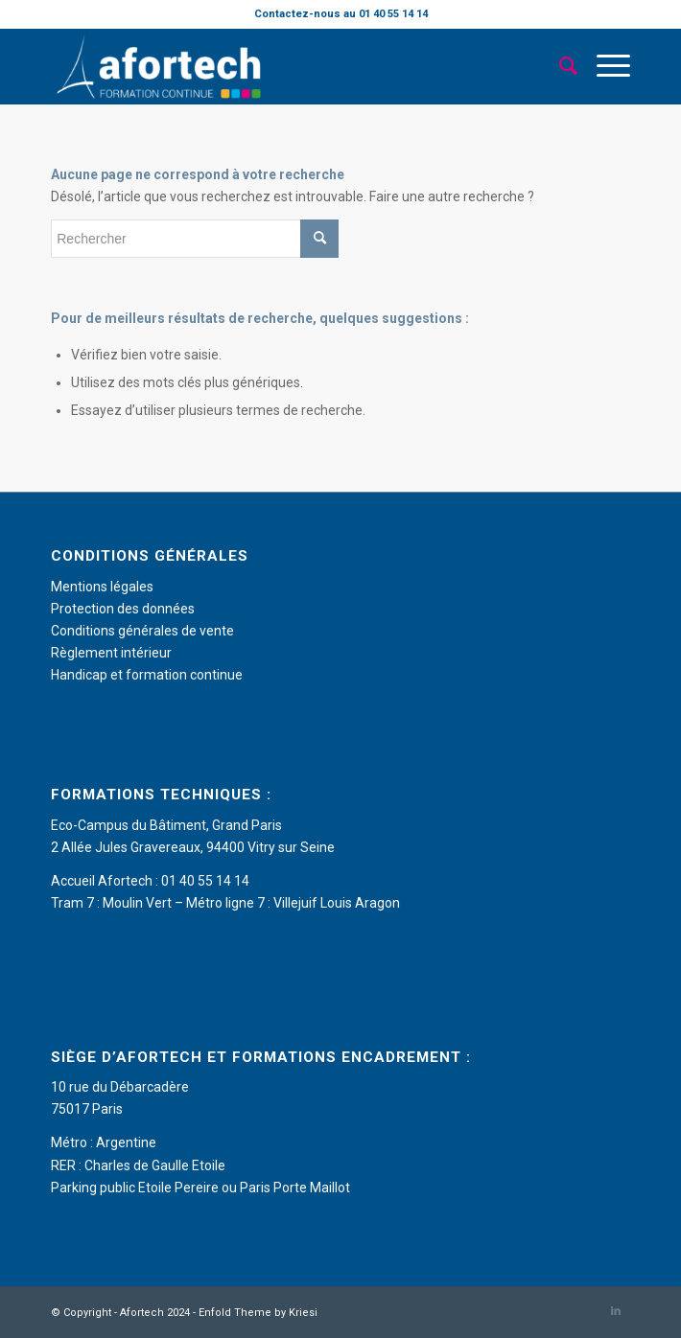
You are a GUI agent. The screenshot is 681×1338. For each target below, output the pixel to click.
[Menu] (603, 66)
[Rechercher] (558, 66)
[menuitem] (558, 66)
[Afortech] (282, 66)
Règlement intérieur (111, 652)
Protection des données (123, 608)
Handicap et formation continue (147, 674)
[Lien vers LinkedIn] (615, 1311)
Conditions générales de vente (142, 630)
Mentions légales (102, 586)
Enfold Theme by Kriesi (258, 1312)
